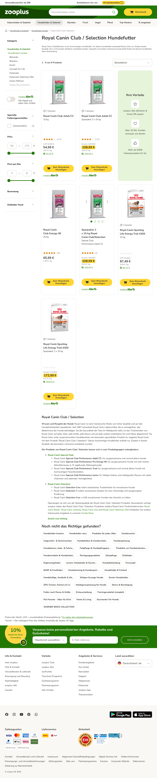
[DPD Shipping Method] (54, 736)
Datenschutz (139, 761)
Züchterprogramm (50, 680)
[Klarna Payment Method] (25, 742)
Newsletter (83, 671)
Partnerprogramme (87, 761)
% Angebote (144, 22)
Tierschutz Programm (52, 676)
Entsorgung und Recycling (17, 676)
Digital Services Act (108, 756)
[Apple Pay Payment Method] (17, 742)
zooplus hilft (11, 685)
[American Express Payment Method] (25, 736)
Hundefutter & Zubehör (49, 22)
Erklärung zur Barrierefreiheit (18, 765)
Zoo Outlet (83, 667)
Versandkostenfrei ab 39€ (18, 2)
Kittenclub (83, 685)
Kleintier (71, 22)
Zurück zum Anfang (57, 518)
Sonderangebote (86, 662)
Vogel (98, 22)
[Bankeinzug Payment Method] (23, 747)
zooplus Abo (48, 667)
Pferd (110, 22)
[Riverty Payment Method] (34, 742)
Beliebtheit (121, 62)
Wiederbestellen (113, 3)
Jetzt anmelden (134, 639)
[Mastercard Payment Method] (17, 736)
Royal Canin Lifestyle (71, 509)
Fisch (85, 22)
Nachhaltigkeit (11, 680)
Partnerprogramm (50, 685)
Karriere (104, 761)
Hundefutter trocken (40, 31)
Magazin (82, 676)
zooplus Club (48, 662)
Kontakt (8, 756)
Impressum (53, 756)
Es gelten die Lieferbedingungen (77, 617)
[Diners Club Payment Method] (34, 736)
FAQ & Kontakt (12, 667)
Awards (8, 690)
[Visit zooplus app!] (120, 717)
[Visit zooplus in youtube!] (21, 714)
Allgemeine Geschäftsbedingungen (78, 756)
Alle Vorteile (48, 690)
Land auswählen (124, 656)
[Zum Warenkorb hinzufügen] (58, 168)
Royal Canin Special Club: (61, 455)
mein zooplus (11, 662)
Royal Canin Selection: (59, 484)
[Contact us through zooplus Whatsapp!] (36, 714)
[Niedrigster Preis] (12, 146)
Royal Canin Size (90, 509)
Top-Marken (126, 22)
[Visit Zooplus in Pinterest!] (29, 714)
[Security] (85, 740)
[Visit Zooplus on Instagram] (14, 714)
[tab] (91, 221)
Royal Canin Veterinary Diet (116, 509)
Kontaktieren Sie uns (87, 2)
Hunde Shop (87, 513)
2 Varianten (49, 111)
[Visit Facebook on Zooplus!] (7, 714)
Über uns (70, 761)
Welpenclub (84, 680)
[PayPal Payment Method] (8, 742)
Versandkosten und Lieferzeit (30, 756)
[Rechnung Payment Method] (10, 747)
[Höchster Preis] (27, 146)
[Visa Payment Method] (8, 736)
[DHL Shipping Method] (45, 736)
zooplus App (84, 690)
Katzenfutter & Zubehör (19, 22)
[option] (21, 126)
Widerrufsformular (130, 756)
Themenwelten (85, 694)
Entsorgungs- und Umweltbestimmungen (25, 761)
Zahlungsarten (55, 761)
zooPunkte (47, 671)
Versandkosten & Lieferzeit (18, 671)
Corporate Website (120, 761)
